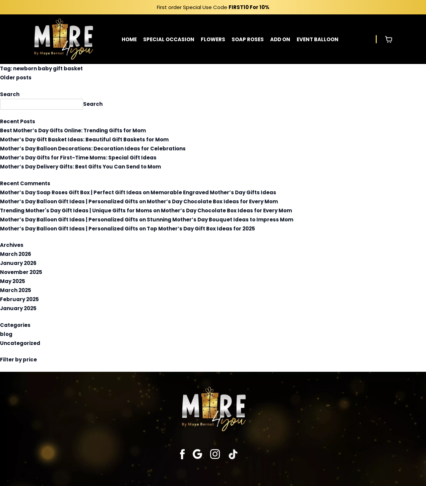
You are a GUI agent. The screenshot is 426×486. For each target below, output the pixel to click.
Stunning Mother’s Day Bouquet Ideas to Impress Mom (220, 219)
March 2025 (15, 290)
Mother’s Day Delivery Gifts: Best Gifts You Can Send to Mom (80, 166)
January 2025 (18, 308)
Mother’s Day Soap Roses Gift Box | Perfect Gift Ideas (71, 192)
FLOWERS (213, 39)
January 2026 (18, 263)
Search (9, 94)
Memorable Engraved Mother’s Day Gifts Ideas (213, 192)
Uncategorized (20, 343)
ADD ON (280, 39)
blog (6, 334)
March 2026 (15, 254)
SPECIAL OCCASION (168, 39)
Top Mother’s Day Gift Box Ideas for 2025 (201, 228)
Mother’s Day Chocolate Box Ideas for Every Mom (212, 201)
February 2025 (19, 299)
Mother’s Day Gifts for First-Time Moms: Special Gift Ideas (78, 157)
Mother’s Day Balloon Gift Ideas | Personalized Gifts (69, 201)
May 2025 (12, 281)
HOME (129, 39)
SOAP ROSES (248, 39)
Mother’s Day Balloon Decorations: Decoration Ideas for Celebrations (93, 148)
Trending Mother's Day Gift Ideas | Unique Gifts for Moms (76, 210)
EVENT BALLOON (318, 39)
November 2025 (21, 272)
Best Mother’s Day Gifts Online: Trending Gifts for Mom (73, 130)
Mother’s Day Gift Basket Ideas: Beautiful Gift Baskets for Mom (84, 139)
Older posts (16, 77)
